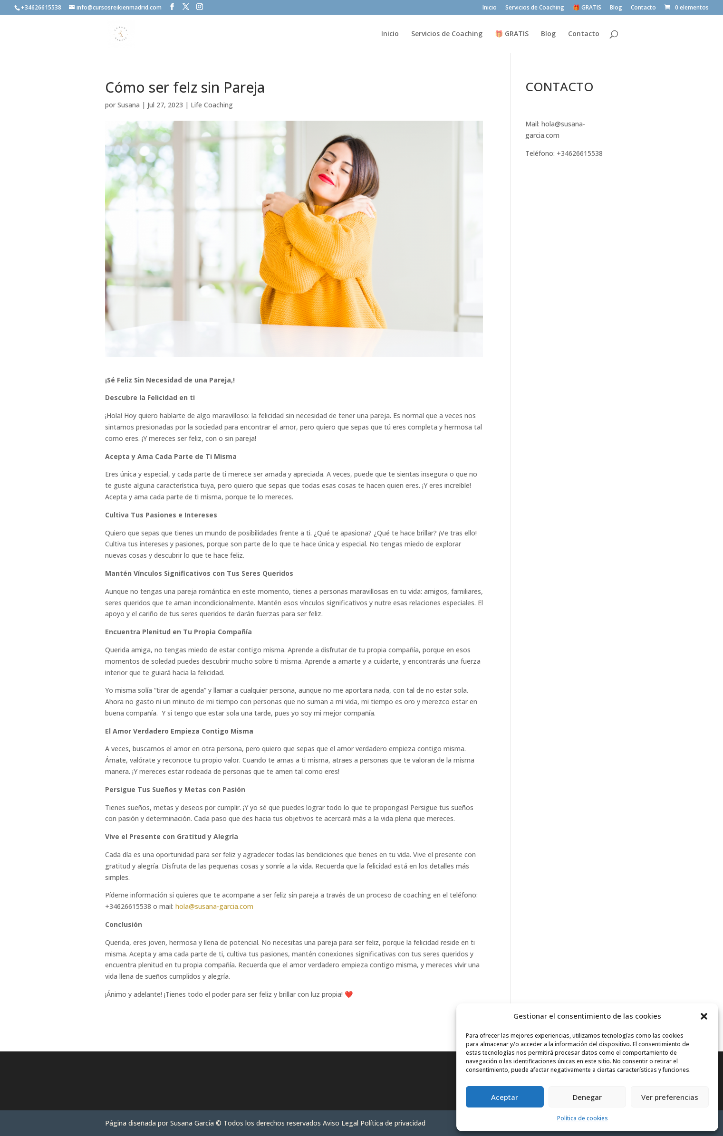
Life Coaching (212, 104)
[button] (704, 1016)
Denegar (587, 1097)
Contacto (643, 8)
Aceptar (504, 1097)
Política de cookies (582, 1118)
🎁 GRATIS (587, 8)
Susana (128, 104)
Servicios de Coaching (534, 8)
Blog (616, 8)
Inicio (489, 8)
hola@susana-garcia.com (213, 906)
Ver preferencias (669, 1097)
